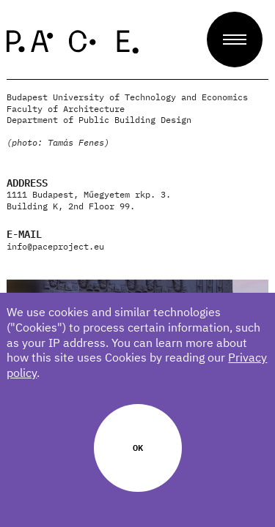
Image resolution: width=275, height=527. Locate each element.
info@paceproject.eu (55, 246)
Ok (138, 447)
